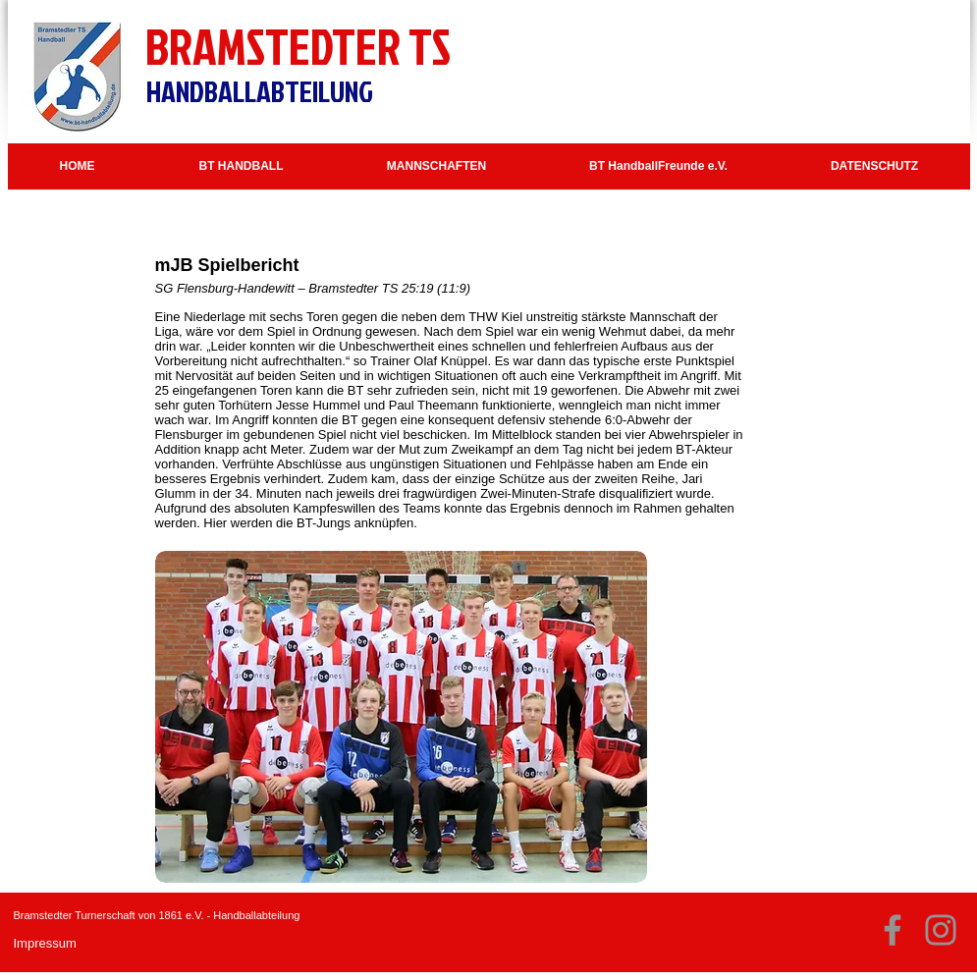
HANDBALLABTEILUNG (259, 91)
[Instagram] (940, 930)
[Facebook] (892, 930)
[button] (241, 166)
